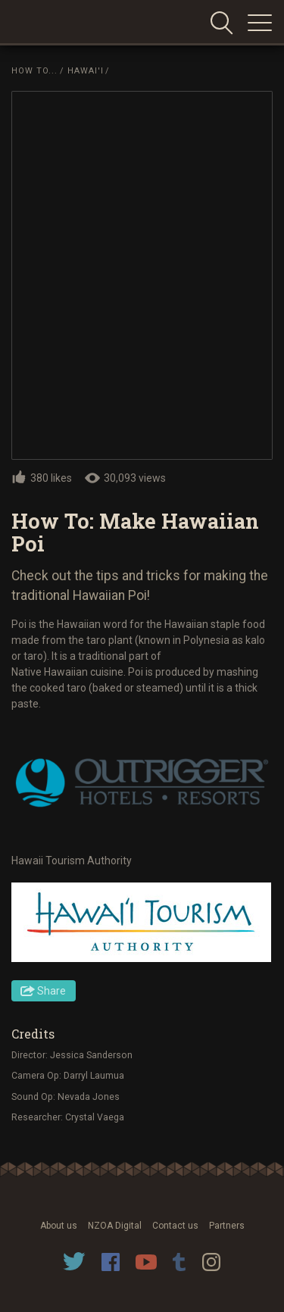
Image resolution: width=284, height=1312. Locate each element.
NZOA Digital (115, 1225)
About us (58, 1225)
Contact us (175, 1225)
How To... (34, 71)
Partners (227, 1225)
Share (51, 991)
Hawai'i (85, 71)
